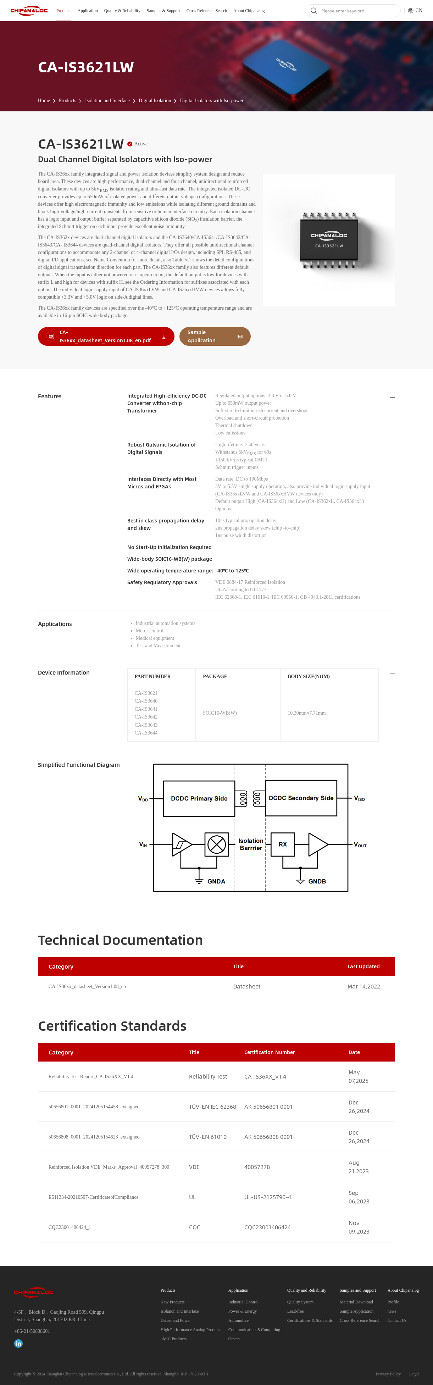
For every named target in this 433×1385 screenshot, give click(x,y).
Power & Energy (242, 1311)
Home (44, 100)
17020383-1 (198, 1374)
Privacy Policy (388, 1374)
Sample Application (356, 1311)
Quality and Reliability (306, 1290)
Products (63, 10)
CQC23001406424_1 (70, 1227)
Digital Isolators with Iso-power (211, 100)
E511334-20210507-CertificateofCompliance (94, 1197)
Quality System (300, 1302)
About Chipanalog (249, 10)
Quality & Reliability (122, 10)
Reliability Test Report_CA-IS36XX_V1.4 (91, 1076)
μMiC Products (174, 1338)
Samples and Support (358, 1290)
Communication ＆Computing (254, 1329)
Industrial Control (243, 1302)
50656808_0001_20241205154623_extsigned (94, 1137)
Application (88, 10)
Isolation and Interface (107, 100)
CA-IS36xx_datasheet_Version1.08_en (87, 986)
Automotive (238, 1320)
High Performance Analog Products (191, 1329)
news (392, 1311)
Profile (393, 1302)
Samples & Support (163, 10)
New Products (173, 1302)
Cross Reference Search (207, 10)
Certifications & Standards (310, 1320)
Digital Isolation (155, 100)
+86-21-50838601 (32, 1331)
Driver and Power (176, 1320)
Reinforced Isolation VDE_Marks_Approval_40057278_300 (109, 1167)
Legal (414, 1374)
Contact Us (397, 1320)
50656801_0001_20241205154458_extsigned (94, 1106)
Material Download (356, 1302)
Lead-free (295, 1311)
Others (234, 1338)
